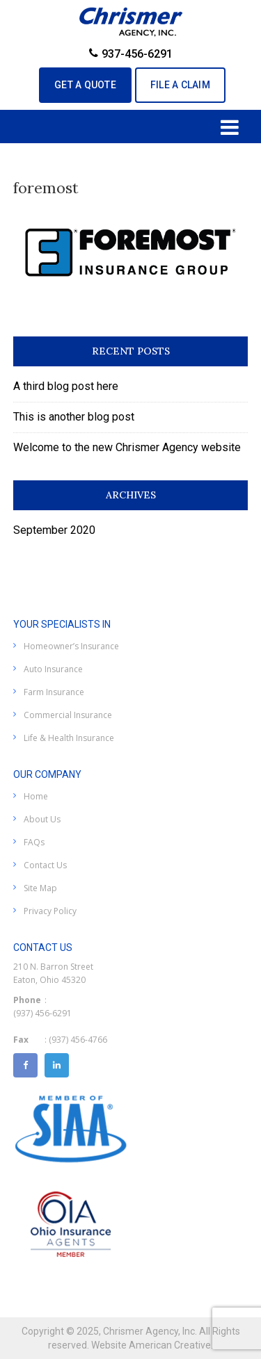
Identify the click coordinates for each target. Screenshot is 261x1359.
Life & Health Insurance (69, 738)
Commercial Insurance (68, 715)
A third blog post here (65, 386)
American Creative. (171, 1345)
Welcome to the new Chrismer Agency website (127, 447)
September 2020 (54, 530)
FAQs (34, 842)
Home (36, 796)
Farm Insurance (54, 692)
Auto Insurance (53, 669)
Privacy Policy (50, 911)
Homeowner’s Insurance (71, 646)
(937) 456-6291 (42, 1013)
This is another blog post (73, 416)
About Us (42, 819)
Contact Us (45, 865)
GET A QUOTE (85, 84)
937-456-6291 (131, 53)
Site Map (40, 888)
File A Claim (180, 84)
